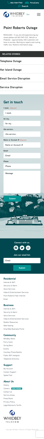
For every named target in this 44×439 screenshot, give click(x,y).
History (6, 385)
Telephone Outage (10, 61)
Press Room (8, 398)
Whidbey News (9, 338)
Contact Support (10, 372)
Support (8, 365)
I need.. (10, 108)
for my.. (7, 119)
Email (6, 151)
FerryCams (34, 2)
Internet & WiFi (9, 282)
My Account (8, 368)
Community (10, 335)
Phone (6, 161)
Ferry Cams (8, 342)
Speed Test (8, 375)
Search (25, 6)
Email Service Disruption (15, 78)
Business (8, 305)
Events (6, 349)
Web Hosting (8, 325)
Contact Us (8, 392)
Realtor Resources (11, 322)
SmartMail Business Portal (14, 329)
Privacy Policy (9, 402)
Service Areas (9, 395)
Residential (10, 278)
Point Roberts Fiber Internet (14, 295)
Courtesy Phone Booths (13, 352)
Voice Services (9, 289)
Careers (13, 388)
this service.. (9, 129)
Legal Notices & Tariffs (12, 405)
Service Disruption (11, 87)
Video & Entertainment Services (16, 292)
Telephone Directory (11, 359)
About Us (9, 381)
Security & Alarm (10, 285)
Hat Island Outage (11, 70)
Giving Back (8, 345)
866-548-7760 (16, 2)
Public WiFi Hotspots (12, 355)
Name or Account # (15, 140)
